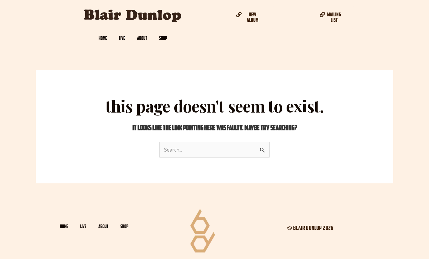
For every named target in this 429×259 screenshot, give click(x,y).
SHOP (163, 38)
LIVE (122, 38)
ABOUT (142, 38)
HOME (103, 38)
